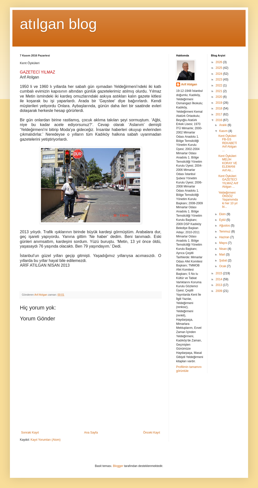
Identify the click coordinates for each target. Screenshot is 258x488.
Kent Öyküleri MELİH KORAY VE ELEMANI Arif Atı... (227, 163)
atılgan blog (58, 24)
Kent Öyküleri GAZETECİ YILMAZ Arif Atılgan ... (228, 181)
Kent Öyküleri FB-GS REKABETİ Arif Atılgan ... (227, 143)
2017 (219, 114)
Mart (222, 254)
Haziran (224, 237)
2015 (219, 273)
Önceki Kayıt (151, 432)
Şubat (223, 260)
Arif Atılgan (189, 84)
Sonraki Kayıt (30, 432)
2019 (219, 102)
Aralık (223, 125)
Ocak (223, 266)
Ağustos (225, 225)
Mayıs (223, 243)
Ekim (222, 214)
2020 (219, 97)
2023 (219, 79)
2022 (219, 85)
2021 (219, 91)
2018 (219, 108)
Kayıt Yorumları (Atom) (46, 439)
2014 (219, 279)
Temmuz (225, 231)
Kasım (223, 131)
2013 (219, 285)
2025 (219, 68)
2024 (219, 74)
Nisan (223, 249)
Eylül (222, 220)
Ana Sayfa (91, 432)
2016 (219, 120)
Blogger (118, 466)
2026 (219, 62)
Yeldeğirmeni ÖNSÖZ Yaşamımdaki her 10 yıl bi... (228, 200)
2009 (219, 291)
